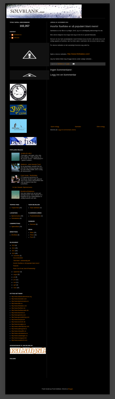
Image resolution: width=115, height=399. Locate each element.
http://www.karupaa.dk (18, 319)
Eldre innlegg (101, 126)
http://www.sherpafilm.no (18, 331)
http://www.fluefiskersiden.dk (19, 310)
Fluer (31, 237)
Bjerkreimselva (15, 216)
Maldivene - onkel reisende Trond (31, 164)
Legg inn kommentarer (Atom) (67, 130)
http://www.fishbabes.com (19, 306)
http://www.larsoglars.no (18, 324)
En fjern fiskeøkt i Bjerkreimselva (22, 187)
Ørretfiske (14, 235)
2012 (13, 248)
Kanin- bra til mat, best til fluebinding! (24, 268)
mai (14, 282)
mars (15, 287)
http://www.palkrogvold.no (19, 329)
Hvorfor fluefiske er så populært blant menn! (26, 263)
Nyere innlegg (55, 126)
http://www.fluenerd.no (18, 313)
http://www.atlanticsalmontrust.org (21, 296)
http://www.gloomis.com (18, 315)
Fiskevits (15, 266)
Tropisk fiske (15, 208)
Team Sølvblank (35, 208)
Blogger (70, 389)
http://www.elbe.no (16, 303)
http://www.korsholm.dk (18, 322)
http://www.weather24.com (19, 340)
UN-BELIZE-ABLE (26, 153)
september (16, 272)
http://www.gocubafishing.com (20, 317)
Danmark (33, 224)
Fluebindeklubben (35, 216)
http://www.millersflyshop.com (20, 326)
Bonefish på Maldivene (27, 191)
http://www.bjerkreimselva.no (20, 301)
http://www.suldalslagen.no (19, 336)
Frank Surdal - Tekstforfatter (29, 175)
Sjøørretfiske (15, 226)
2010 (13, 253)
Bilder (32, 232)
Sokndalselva (15, 218)
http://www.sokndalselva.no (19, 333)
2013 (13, 245)
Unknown (16, 37)
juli (14, 277)
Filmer (32, 235)
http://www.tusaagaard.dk (19, 338)
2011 (13, 250)
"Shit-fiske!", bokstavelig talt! (21, 260)
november (16, 255)
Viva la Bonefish (18, 258)
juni (14, 279)
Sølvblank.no (17, 35)
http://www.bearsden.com (19, 299)
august (15, 274)
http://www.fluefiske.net (18, 308)
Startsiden (78, 126)
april (14, 285)
